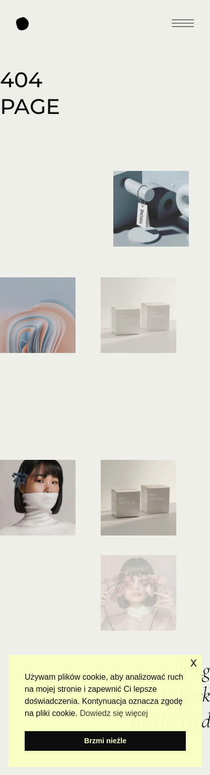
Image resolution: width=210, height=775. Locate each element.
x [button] (193, 662)
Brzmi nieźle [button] (105, 741)
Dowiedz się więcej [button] (114, 713)
